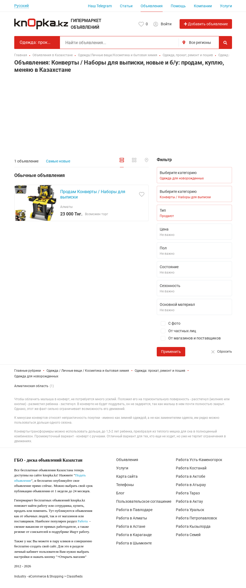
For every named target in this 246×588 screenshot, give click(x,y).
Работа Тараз (188, 493)
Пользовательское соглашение (143, 501)
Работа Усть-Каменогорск (199, 460)
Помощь (178, 6)
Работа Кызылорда (193, 526)
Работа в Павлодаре (134, 510)
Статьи (126, 6)
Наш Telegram (100, 6)
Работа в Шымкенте (134, 543)
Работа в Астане (130, 526)
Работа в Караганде (134, 535)
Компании (203, 6)
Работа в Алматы (131, 518)
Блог (120, 493)
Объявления (152, 6)
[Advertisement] (123, 115)
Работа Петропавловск (196, 518)
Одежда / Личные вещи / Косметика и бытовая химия (88, 371)
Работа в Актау (189, 501)
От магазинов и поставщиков (189, 338)
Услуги (226, 6)
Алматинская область (31, 386)
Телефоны (125, 485)
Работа (82, 521)
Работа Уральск (190, 510)
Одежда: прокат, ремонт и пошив (160, 371)
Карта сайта (127, 476)
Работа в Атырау (191, 485)
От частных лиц (176, 331)
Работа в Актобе (190, 476)
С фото (168, 323)
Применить (171, 351)
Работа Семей (188, 535)
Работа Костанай (191, 468)
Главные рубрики (27, 371)
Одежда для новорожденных (36, 376)
